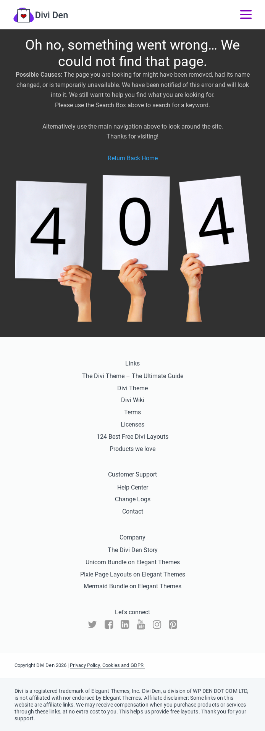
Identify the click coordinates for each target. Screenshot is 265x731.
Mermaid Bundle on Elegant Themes (132, 586)
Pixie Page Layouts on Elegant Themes (132, 574)
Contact (132, 511)
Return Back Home (133, 158)
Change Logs (132, 499)
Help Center (132, 487)
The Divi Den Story (133, 550)
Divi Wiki (132, 400)
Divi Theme (132, 388)
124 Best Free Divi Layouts (132, 436)
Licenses (132, 424)
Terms (132, 412)
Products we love (132, 448)
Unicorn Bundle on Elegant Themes (133, 562)
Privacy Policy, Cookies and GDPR (107, 665)
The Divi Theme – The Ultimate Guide (132, 376)
